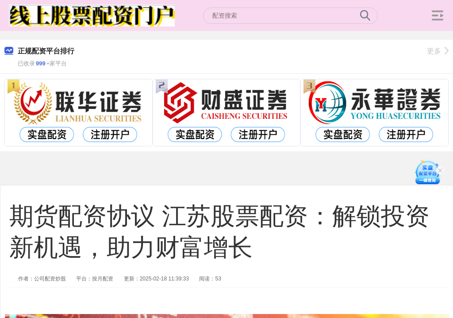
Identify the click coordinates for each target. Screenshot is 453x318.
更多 (438, 51)
